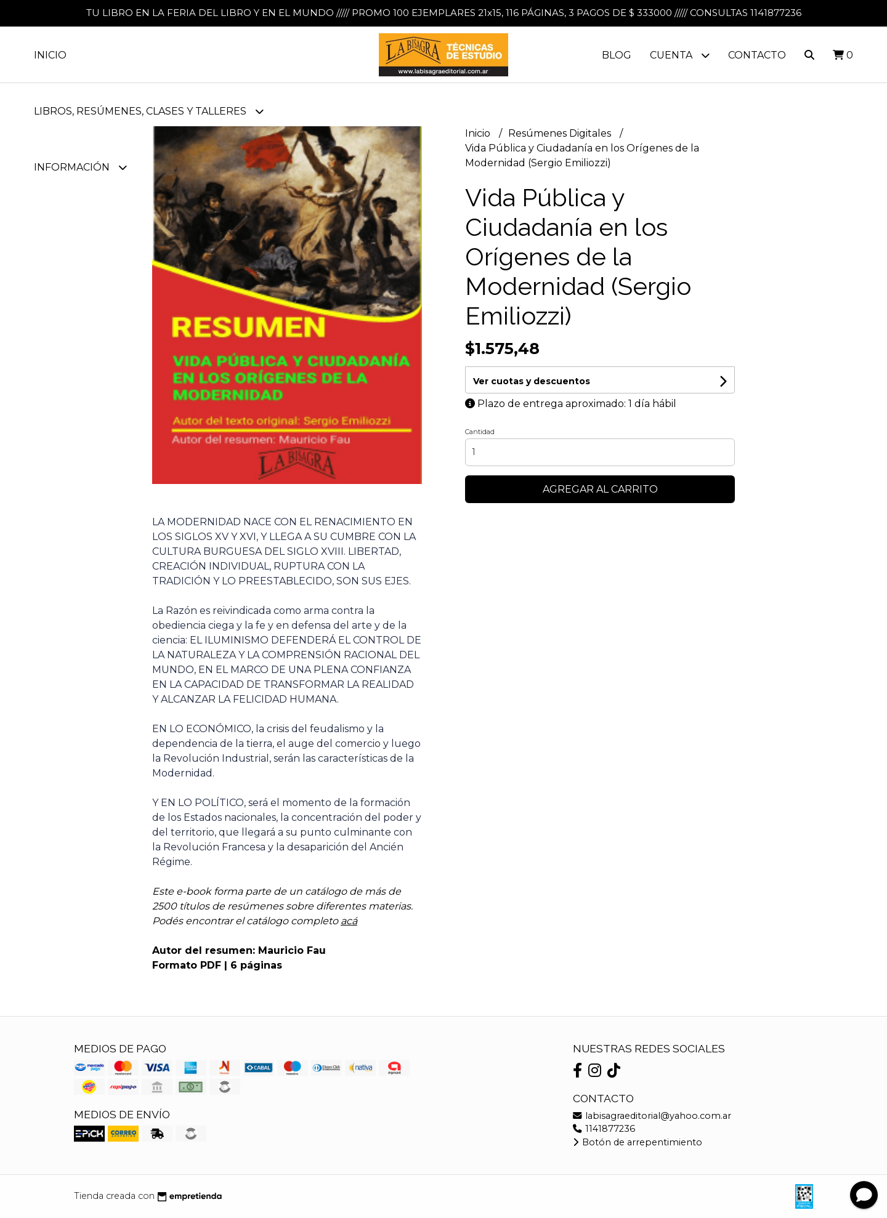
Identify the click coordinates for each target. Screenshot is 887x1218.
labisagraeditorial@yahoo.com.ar (652, 1115)
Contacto (757, 55)
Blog (616, 55)
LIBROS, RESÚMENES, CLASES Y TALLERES (149, 111)
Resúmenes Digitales (561, 133)
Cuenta (680, 55)
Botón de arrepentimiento (637, 1142)
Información (80, 167)
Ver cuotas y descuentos (531, 381)
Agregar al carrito (600, 489)
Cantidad (480, 431)
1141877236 (604, 1128)
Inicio (50, 55)
